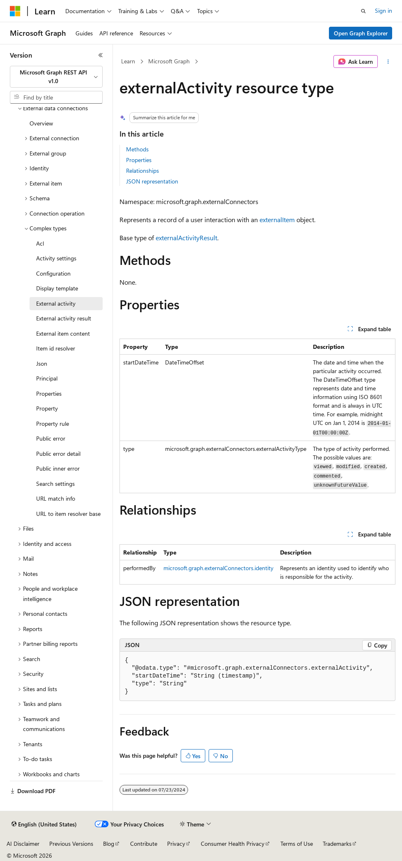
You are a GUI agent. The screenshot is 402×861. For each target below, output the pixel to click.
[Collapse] (100, 55)
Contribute (143, 843)
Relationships (142, 170)
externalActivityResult (186, 237)
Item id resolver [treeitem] (55, 348)
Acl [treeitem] (40, 243)
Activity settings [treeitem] (56, 258)
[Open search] (363, 11)
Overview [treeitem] (41, 123)
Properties (139, 160)
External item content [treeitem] (63, 333)
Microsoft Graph (169, 61)
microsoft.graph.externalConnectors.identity (218, 568)
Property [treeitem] (47, 408)
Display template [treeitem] (57, 288)
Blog (108, 843)
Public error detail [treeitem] (58, 453)
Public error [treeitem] (50, 438)
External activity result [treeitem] (63, 318)
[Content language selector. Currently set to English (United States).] (44, 824)
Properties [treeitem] (49, 393)
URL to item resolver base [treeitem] (68, 514)
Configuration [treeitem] (53, 273)
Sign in (383, 10)
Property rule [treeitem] (52, 423)
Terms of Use (296, 843)
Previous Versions (71, 843)
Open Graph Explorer (361, 33)
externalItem (277, 219)
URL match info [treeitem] (55, 498)
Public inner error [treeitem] (58, 468)
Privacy (176, 843)
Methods (137, 149)
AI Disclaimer (23, 843)
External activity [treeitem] (56, 303)
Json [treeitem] (41, 363)
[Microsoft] (15, 11)
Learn (128, 61)
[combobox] (56, 77)
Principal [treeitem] (46, 378)
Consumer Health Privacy (232, 843)
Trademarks (337, 843)
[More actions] (388, 61)
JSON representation (152, 181)
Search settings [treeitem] (55, 483)
